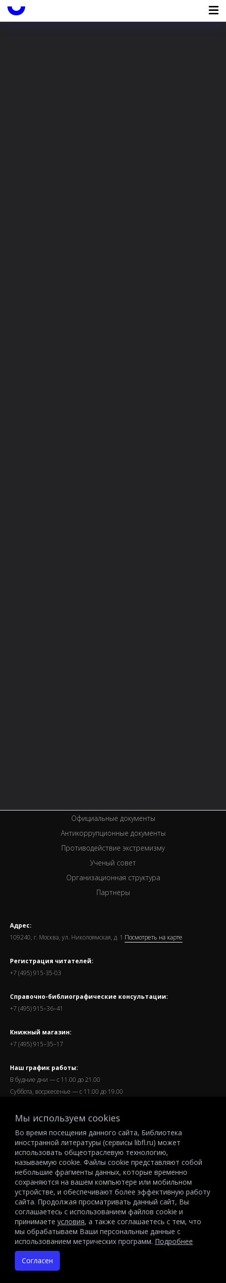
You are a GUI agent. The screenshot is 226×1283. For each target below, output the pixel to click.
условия (71, 1221)
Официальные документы (113, 818)
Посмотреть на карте (153, 937)
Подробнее (174, 1241)
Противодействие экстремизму (113, 848)
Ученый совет (113, 862)
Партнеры (113, 892)
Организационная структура (113, 877)
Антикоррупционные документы (113, 833)
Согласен (37, 1260)
